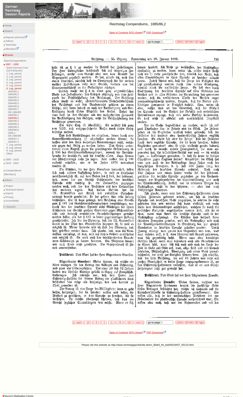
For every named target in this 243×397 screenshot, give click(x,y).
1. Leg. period (13, 73)
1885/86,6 (13, 129)
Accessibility (12, 200)
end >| (139, 41)
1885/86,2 (13, 118)
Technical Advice (14, 189)
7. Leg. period (13, 144)
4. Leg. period (13, 82)
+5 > (120, 41)
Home (7, 25)
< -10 (87, 41)
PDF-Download (156, 32)
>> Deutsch (9, 206)
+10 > (129, 41)
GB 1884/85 (14, 112)
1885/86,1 (13, 115)
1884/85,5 (13, 103)
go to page (154, 41)
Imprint (9, 193)
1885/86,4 (13, 124)
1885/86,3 (13, 120)
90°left (189, 41)
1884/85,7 (13, 109)
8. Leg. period (13, 147)
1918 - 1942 (12, 163)
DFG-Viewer (137, 32)
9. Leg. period (13, 150)
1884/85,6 (13, 106)
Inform (8, 180)
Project (9, 185)
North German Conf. (17, 67)
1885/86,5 (13, 127)
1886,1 (11, 132)
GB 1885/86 (14, 135)
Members (12, 48)
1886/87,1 (13, 138)
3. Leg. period (13, 79)
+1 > (111, 41)
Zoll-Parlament (14, 70)
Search (8, 31)
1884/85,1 (13, 91)
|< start (77, 41)
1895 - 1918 (12, 159)
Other (9, 153)
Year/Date (10, 44)
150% (179, 41)
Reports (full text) (16, 37)
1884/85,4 (13, 100)
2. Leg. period (13, 76)
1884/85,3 (13, 97)
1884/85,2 (13, 94)
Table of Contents (118, 32)
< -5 (95, 41)
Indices (9, 41)
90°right (199, 41)
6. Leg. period (13, 88)
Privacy (9, 197)
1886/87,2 (13, 141)
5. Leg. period (13, 85)
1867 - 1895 (12, 64)
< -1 (103, 41)
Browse (8, 55)
